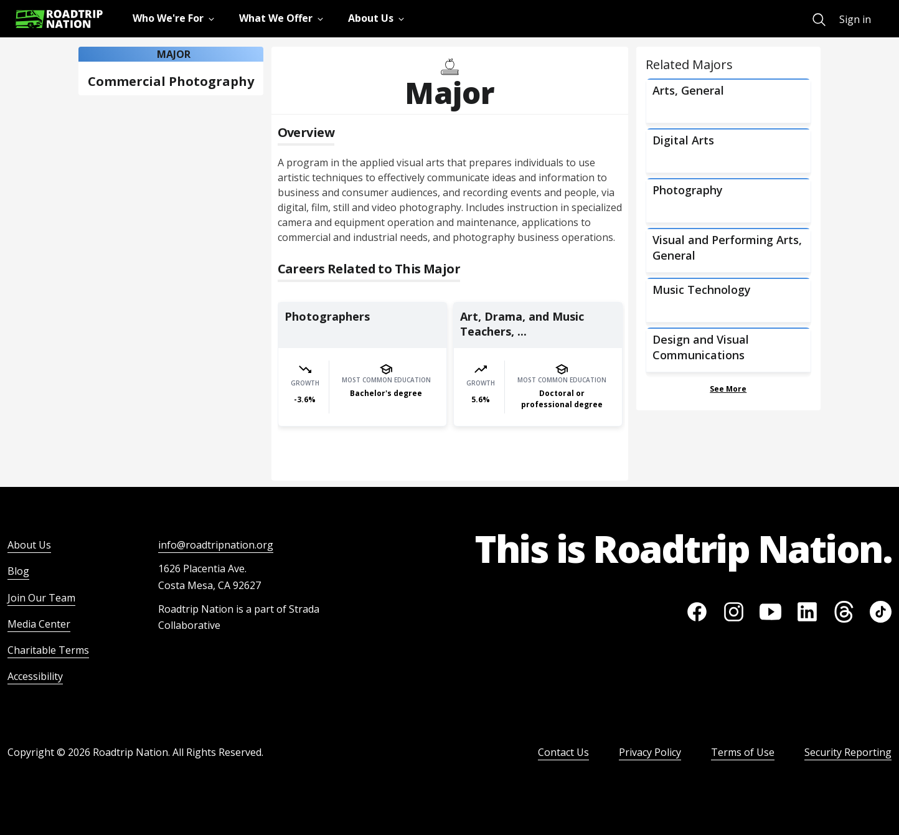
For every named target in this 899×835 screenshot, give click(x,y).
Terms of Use (742, 752)
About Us (29, 545)
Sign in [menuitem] (855, 19)
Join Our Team (41, 598)
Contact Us (563, 752)
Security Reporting (848, 752)
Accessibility (35, 676)
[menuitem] (819, 19)
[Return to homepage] (59, 19)
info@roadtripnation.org (215, 545)
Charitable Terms (48, 650)
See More (728, 389)
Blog (18, 571)
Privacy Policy (650, 752)
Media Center (38, 624)
